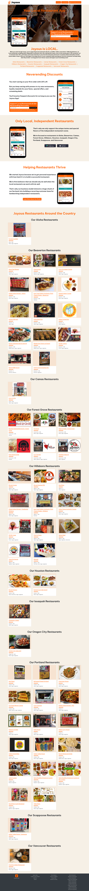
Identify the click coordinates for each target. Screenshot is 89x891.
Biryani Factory (13, 590)
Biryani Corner (13, 485)
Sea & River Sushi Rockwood (16, 804)
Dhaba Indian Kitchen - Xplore (17, 293)
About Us (35, 878)
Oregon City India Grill (15, 651)
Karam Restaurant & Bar (65, 754)
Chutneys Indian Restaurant (17, 865)
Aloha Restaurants (19, 62)
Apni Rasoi (12, 681)
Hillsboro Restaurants (19, 64)
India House (37, 729)
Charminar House (64, 681)
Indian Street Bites (14, 754)
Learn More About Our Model (32, 199)
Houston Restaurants (35, 64)
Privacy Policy (53, 878)
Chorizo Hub (37, 269)
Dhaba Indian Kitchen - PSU (66, 705)
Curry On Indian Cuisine (65, 269)
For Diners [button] (58, 2)
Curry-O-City (12, 398)
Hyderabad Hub (38, 319)
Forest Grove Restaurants (67, 62)
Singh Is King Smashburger (41, 367)
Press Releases (54, 875)
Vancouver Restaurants (61, 66)
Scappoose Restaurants (43, 66)
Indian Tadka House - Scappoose (18, 834)
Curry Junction (38, 705)
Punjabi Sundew (13, 239)
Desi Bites (61, 485)
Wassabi (36, 559)
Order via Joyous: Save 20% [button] (75, 2)
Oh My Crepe (12, 535)
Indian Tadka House (39, 754)
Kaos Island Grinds (14, 454)
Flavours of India (13, 729)
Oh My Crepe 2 (63, 343)
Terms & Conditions (53, 876)
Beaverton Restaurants (34, 62)
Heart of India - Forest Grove (67, 428)
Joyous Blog (35, 875)
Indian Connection (64, 319)
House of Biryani (13, 319)
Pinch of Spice (37, 535)
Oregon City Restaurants (68, 64)
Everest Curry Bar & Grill (40, 590)
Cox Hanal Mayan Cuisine (16, 705)
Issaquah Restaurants (51, 64)
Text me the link (74, 36)
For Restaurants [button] (65, 2)
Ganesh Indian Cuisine (65, 293)
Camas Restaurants (50, 62)
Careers (35, 879)
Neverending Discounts (63, 34)
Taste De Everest (13, 559)
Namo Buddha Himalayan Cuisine (43, 778)
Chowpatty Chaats (14, 620)
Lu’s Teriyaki (37, 454)
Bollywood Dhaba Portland (41, 681)
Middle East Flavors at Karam (42, 343)
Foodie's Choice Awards (35, 876)
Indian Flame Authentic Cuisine (67, 509)
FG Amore (36, 428)
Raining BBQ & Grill (14, 367)
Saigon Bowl (62, 535)
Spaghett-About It (64, 454)
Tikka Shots (37, 804)
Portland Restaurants (27, 66)
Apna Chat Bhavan (14, 269)
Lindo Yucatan (13, 778)
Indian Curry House (64, 729)
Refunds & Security (53, 879)
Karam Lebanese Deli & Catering (18, 343)
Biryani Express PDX (39, 485)
